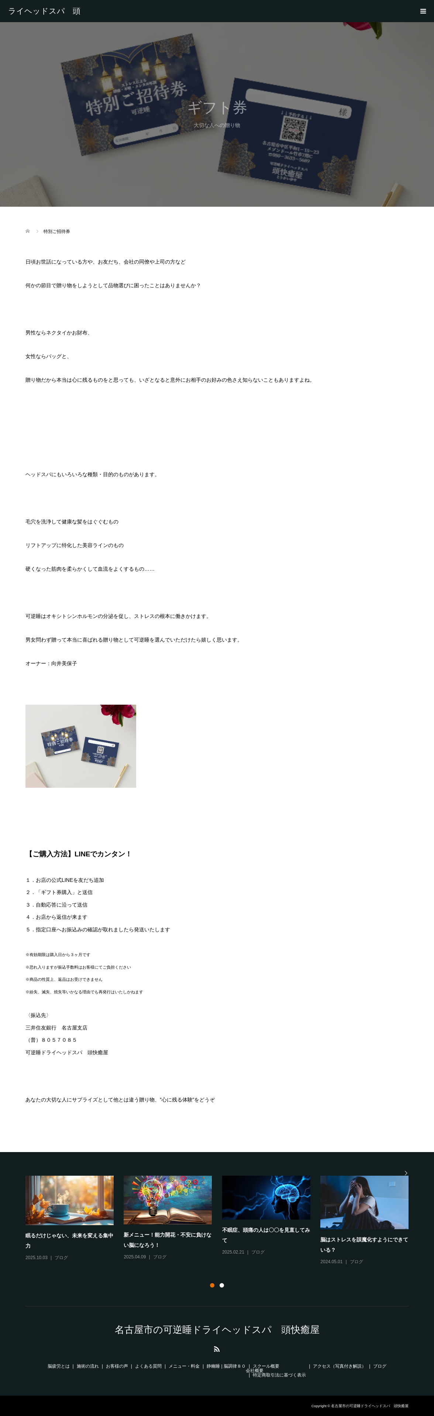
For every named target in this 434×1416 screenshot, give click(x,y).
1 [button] (212, 1285)
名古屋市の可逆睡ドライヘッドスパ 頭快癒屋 (44, 11)
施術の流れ (88, 1366)
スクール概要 (266, 1366)
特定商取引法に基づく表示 (279, 1375)
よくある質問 (148, 1366)
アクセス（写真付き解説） (339, 1366)
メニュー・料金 (184, 1366)
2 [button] (222, 1285)
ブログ (61, 1257)
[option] (222, 1221)
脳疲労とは (59, 1366)
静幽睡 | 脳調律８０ (226, 1366)
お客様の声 (117, 1366)
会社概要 (255, 1370)
